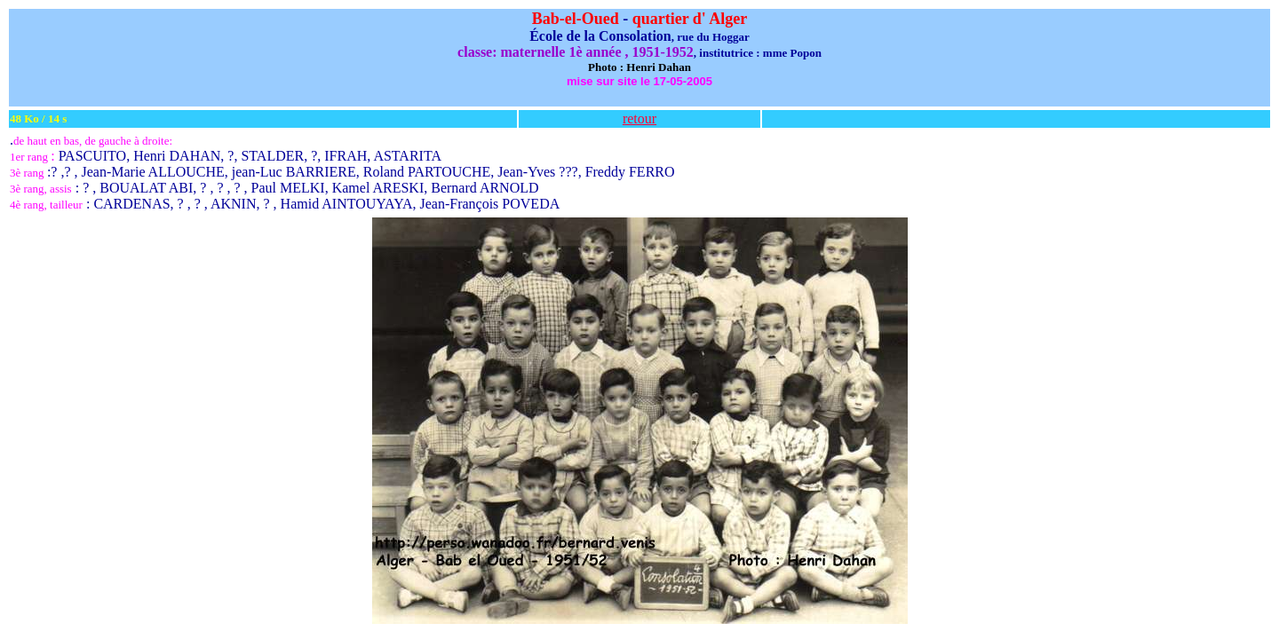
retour (639, 118)
